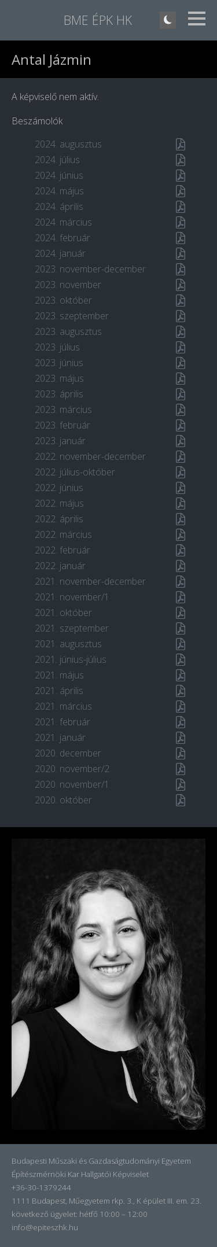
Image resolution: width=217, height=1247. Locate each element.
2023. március (63, 409)
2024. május (59, 191)
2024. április (59, 206)
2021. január (60, 737)
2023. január (60, 440)
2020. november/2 (72, 768)
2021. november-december (90, 581)
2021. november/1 (72, 597)
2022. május (59, 503)
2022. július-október (75, 472)
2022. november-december (90, 456)
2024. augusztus (68, 144)
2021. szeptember (72, 628)
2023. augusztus (68, 331)
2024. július (57, 159)
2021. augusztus (68, 643)
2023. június (59, 362)
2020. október (63, 800)
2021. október (63, 612)
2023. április (59, 394)
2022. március (63, 534)
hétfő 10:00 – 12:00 (113, 1214)
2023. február (62, 425)
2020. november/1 (72, 784)
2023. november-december (90, 269)
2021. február (62, 721)
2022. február (62, 550)
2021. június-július (70, 659)
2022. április (59, 518)
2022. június (59, 487)
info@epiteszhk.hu (45, 1227)
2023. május (59, 378)
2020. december (68, 753)
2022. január (60, 565)
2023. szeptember (72, 315)
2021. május (59, 675)
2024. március (63, 222)
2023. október (63, 300)
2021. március (63, 706)
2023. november (68, 284)
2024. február (62, 237)
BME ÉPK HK (98, 20)
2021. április (59, 690)
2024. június (59, 175)
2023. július (57, 347)
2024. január (60, 253)
